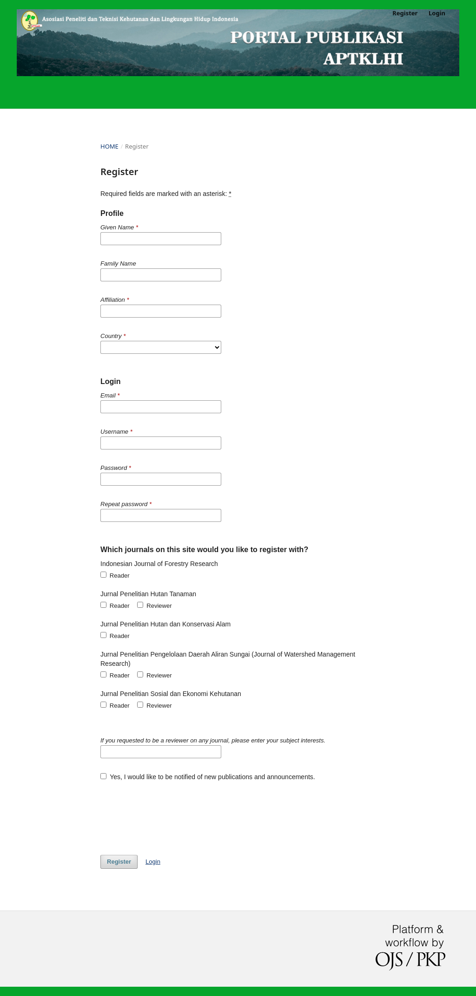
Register (404, 13)
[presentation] (171, 813)
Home (109, 146)
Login (437, 13)
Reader (115, 575)
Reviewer (154, 605)
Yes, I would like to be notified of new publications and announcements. (207, 777)
